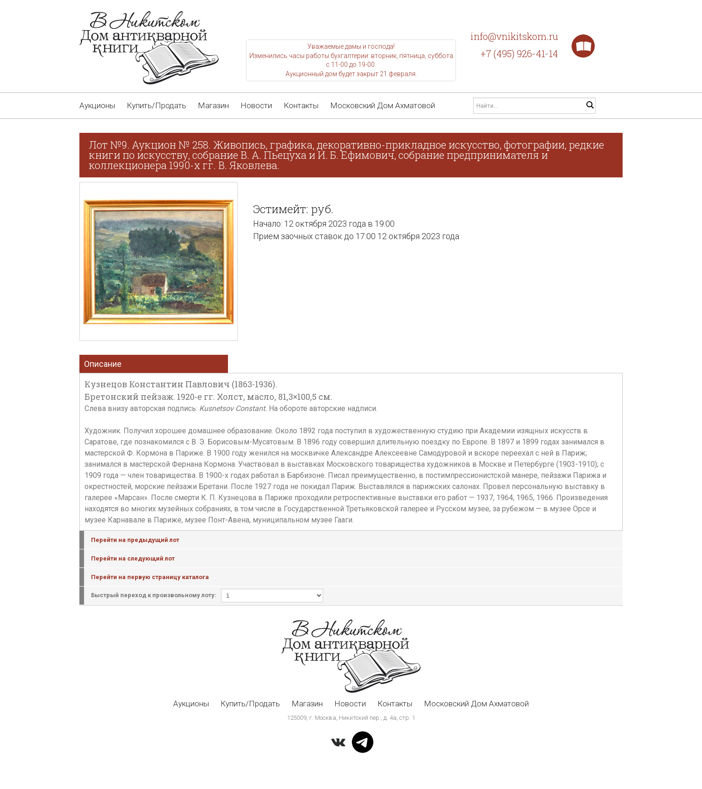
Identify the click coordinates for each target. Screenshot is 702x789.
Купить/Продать (156, 105)
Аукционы (97, 105)
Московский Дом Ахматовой (382, 105)
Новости (256, 105)
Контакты (301, 105)
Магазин (213, 105)
